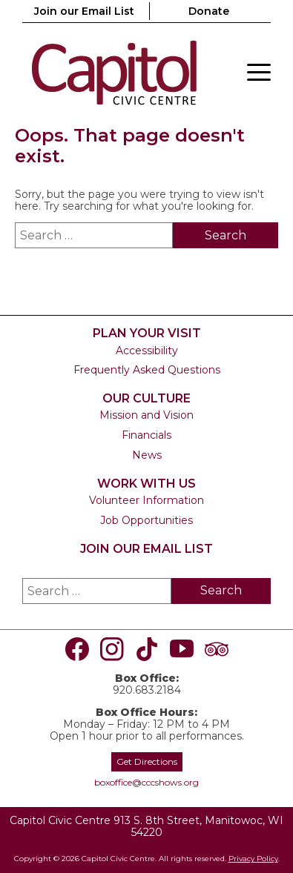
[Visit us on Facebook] (77, 649)
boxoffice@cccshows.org (146, 782)
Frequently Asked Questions (146, 369)
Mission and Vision (146, 415)
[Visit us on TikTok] (147, 649)
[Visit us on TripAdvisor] (216, 649)
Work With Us (146, 484)
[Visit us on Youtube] (182, 649)
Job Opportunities (146, 520)
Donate (208, 11)
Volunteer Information (146, 500)
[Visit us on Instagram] (112, 649)
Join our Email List (84, 11)
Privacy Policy (253, 858)
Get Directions (146, 761)
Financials (146, 435)
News (147, 455)
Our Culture (146, 398)
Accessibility (147, 350)
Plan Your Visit (147, 333)
